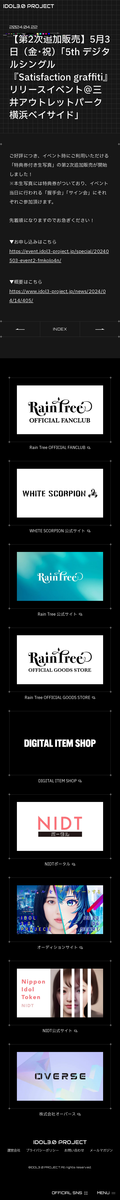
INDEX (60, 329)
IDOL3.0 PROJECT (28, 6)
